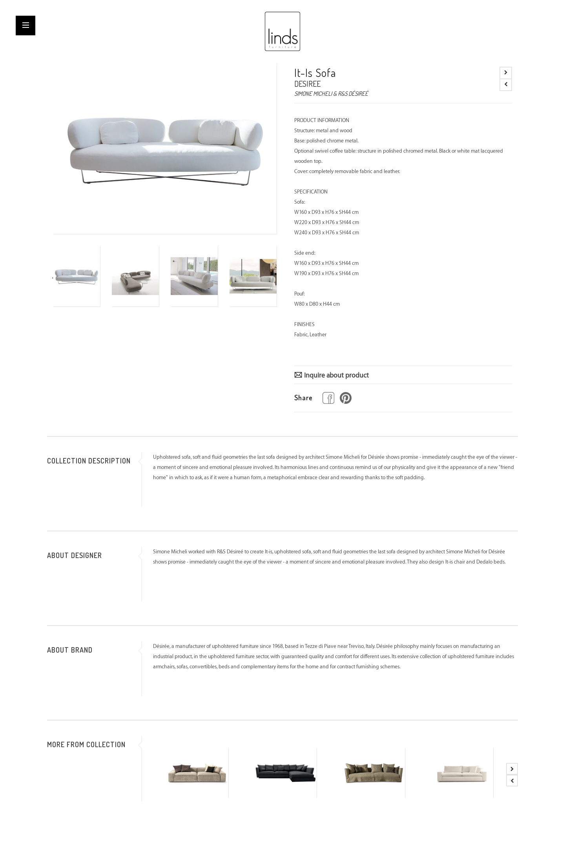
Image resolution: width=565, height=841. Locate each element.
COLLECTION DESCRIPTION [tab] (89, 460)
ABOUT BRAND (70, 650)
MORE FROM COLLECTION (86, 744)
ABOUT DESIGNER (74, 555)
